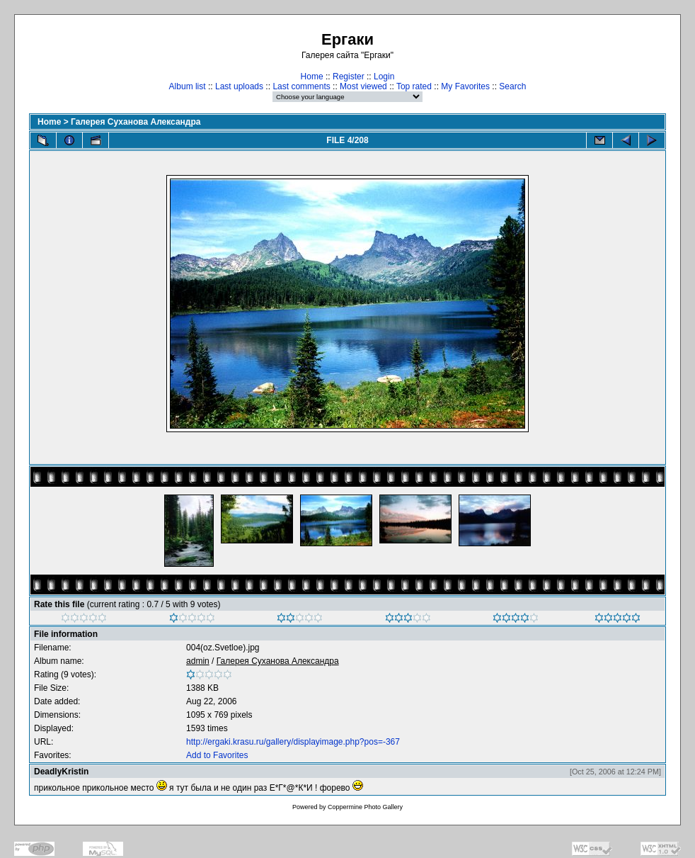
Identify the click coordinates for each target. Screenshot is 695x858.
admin (197, 661)
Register (348, 76)
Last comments (301, 86)
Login (384, 76)
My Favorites (465, 86)
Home (312, 76)
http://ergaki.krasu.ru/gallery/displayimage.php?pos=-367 (293, 742)
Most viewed (363, 86)
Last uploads (239, 86)
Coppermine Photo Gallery (365, 807)
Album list (187, 86)
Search (512, 86)
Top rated (414, 86)
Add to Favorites (217, 755)
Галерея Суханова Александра (135, 122)
